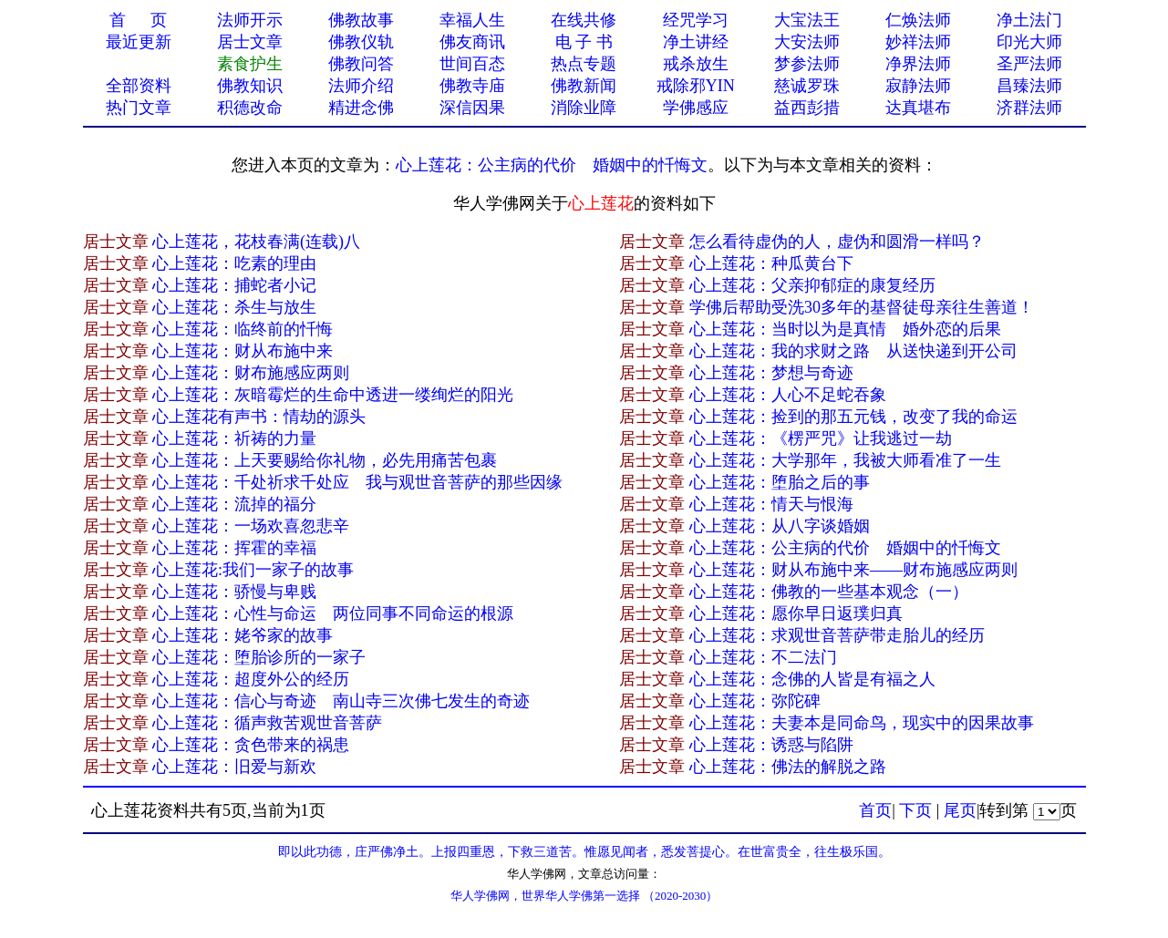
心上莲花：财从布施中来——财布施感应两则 (853, 570)
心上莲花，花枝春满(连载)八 (256, 241)
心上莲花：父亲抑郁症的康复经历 (812, 285)
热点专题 (583, 64)
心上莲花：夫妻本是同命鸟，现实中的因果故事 (861, 723)
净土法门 (1029, 20)
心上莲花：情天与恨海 (771, 504)
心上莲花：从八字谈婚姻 (779, 526)
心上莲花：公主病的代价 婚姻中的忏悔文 (552, 165)
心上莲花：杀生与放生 (234, 307)
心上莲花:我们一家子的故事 (253, 570)
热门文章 (138, 107)
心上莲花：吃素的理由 (234, 263)
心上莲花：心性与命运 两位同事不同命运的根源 (332, 613)
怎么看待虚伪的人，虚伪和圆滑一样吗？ (837, 241)
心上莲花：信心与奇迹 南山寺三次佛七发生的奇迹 (341, 701)
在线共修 (583, 20)
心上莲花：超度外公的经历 (250, 679)
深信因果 (472, 107)
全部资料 (138, 86)
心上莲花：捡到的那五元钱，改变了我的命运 (853, 416)
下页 (915, 810)
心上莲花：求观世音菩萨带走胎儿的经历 (837, 635)
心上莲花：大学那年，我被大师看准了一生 (845, 460)
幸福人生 (472, 20)
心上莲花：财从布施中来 (242, 351)
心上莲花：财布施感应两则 (250, 373)
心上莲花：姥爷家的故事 (242, 635)
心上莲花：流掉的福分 (234, 504)
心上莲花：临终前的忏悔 (242, 329)
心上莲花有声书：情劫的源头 (259, 416)
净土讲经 (696, 42)
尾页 (960, 810)
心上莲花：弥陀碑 (755, 701)
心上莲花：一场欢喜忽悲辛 (250, 526)
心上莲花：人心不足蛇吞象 (787, 395)
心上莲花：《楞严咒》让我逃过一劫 (820, 438)
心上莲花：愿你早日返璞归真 (796, 613)
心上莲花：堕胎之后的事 (779, 482)
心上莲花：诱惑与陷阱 (771, 745)
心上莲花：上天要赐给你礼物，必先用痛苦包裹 (324, 460)
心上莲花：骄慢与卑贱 (234, 591)
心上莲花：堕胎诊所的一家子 (259, 657)
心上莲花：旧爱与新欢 (234, 767)
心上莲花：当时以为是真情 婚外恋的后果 (845, 329)
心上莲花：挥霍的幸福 (234, 548)
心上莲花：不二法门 (763, 657)
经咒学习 (696, 20)
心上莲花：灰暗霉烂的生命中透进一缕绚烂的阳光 (332, 395)
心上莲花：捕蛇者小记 (234, 285)
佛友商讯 (472, 42)
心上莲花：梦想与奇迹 (771, 373)
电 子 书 (584, 42)
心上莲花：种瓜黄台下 (771, 263)
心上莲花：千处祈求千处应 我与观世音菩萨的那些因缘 (357, 482)
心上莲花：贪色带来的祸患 (250, 745)
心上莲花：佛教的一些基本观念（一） (828, 591)
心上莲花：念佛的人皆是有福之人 (812, 679)
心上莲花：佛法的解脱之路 (787, 767)
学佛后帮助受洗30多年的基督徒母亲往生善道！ (861, 307)
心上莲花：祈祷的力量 (234, 438)
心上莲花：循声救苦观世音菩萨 (267, 723)
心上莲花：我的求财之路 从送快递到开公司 (853, 351)
